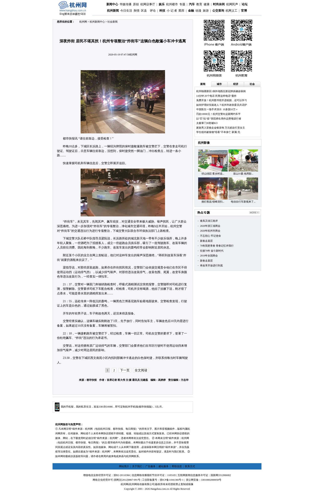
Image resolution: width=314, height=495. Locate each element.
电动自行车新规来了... (243, 201)
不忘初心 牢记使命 (210, 235)
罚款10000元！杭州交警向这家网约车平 (218, 114)
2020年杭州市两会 (210, 230)
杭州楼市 (172, 4)
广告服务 (150, 466)
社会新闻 (112, 21)
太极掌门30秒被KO (207, 123)
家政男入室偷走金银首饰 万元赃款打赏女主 (220, 127)
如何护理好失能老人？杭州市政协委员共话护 (221, 104)
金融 (191, 10)
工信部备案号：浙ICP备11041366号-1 (162, 479)
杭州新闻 (113, 10)
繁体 (67, 13)
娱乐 (162, 4)
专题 (182, 4)
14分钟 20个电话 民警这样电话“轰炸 (216, 95)
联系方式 (190, 466)
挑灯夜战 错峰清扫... (213, 201)
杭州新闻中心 (97, 21)
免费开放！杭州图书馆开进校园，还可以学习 (221, 100)
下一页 (125, 370)
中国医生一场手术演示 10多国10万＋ (217, 109)
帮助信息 (177, 466)
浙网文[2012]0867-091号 (127, 479)
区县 (144, 10)
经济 (235, 84)
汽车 (192, 4)
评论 (153, 10)
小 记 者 (172, 10)
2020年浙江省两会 (210, 225)
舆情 (136, 10)
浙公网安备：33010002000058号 (203, 479)
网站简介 (124, 466)
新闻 (202, 84)
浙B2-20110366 (122, 475)
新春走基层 (206, 240)
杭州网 (83, 21)
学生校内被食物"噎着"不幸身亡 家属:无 (218, 132)
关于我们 (137, 466)
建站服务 (163, 466)
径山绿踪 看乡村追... (213, 173)
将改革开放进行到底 (211, 265)
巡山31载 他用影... (243, 173)
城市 (219, 84)
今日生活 (126, 10)
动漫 (198, 10)
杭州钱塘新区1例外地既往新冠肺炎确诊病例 (221, 91)
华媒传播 (125, 4)
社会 (252, 84)
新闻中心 (112, 4)
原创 (136, 4)
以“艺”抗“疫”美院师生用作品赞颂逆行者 (218, 118)
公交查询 (218, 10)
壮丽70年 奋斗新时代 (211, 250)
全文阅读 (141, 370)
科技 (162, 10)
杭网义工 (231, 10)
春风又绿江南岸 (209, 220)
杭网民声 (232, 4)
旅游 (206, 10)
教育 (199, 4)
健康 (207, 4)
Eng (62, 13)
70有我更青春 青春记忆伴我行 (217, 245)
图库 (181, 10)
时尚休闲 (219, 4)
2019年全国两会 (209, 255)
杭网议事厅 (147, 4)
